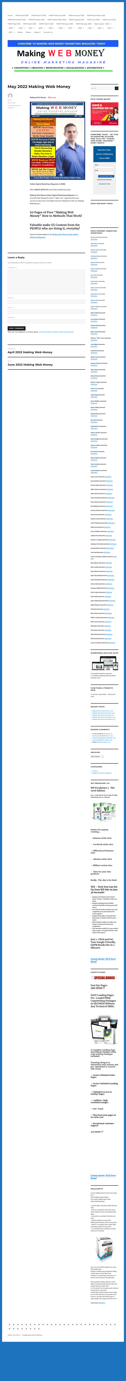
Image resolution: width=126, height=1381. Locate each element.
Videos (20, 32)
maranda (95, 740)
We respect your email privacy (104, 179)
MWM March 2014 (107, 736)
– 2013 (109, 28)
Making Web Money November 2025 (103, 719)
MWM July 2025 (93, 20)
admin (10, 100)
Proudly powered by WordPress (32, 1335)
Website (11, 317)
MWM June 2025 (109, 20)
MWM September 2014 (108, 738)
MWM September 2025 (56, 20)
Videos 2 (37, 32)
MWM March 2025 (46, 24)
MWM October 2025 (37, 20)
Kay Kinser (95, 736)
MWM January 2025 (84, 24)
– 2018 (60, 28)
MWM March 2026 (38, 15)
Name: (96, 165)
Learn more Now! (103, 960)
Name (10, 298)
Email (11, 308)
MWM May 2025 (14, 24)
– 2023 (10, 28)
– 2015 (89, 28)
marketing (95, 738)
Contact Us (47, 32)
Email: (96, 170)
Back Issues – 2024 (101, 24)
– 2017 (69, 28)
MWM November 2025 (17, 20)
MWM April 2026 (22, 15)
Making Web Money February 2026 (103, 713)
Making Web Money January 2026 (103, 715)
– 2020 (40, 28)
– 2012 (10, 32)
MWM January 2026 (76, 15)
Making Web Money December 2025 (103, 717)
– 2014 (99, 28)
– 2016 (79, 28)
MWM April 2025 (29, 24)
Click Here (94, 239)
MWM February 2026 (57, 15)
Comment (12, 268)
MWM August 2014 (106, 740)
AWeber (108, 183)
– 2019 (50, 28)
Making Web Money (14, 1335)
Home (10, 15)
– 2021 (30, 28)
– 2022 (20, 28)
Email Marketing (102, 183)
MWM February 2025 (64, 24)
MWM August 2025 (76, 20)
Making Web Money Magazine (102, 773)
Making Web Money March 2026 (102, 711)
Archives (95, 771)
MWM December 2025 (96, 15)
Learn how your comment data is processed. (56, 332)
